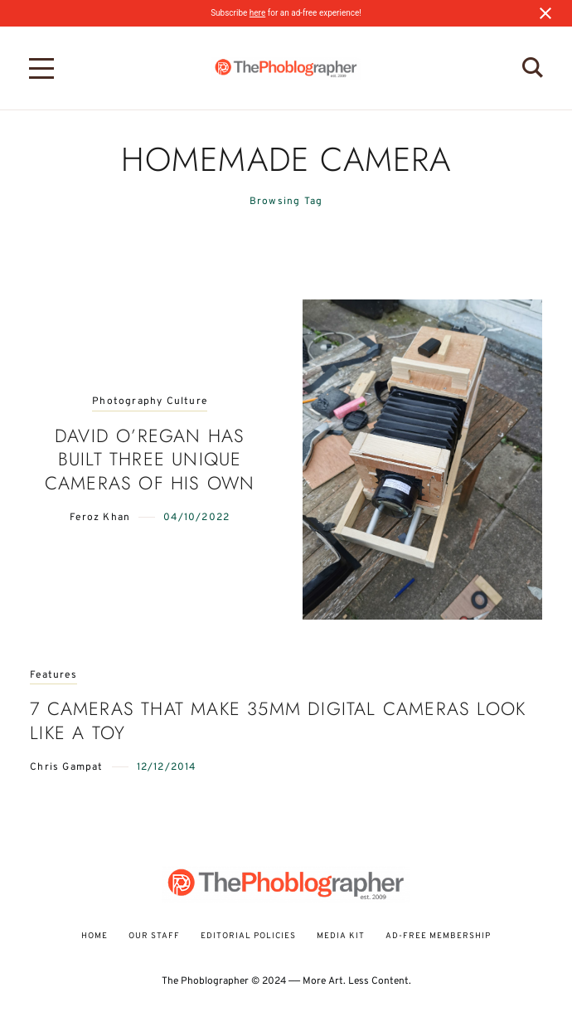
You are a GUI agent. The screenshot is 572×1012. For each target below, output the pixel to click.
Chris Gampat (66, 767)
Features (53, 675)
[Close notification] (545, 13)
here (257, 12)
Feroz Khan (100, 517)
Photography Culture (149, 402)
